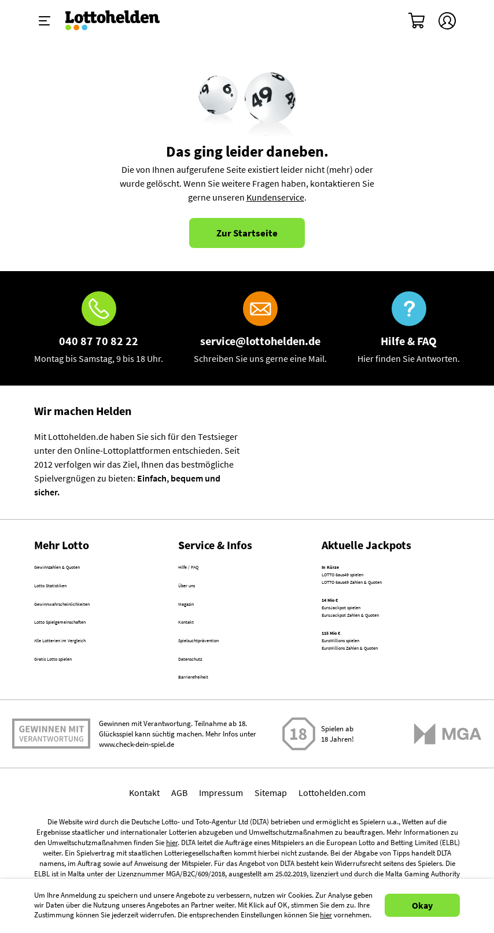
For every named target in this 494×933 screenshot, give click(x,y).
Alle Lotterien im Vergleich (84, 668)
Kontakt (193, 643)
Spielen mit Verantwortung (51, 773)
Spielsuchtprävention (220, 668)
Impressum (221, 836)
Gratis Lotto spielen (72, 693)
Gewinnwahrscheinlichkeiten (90, 618)
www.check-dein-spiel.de (136, 788)
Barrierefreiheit (208, 718)
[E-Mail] (260, 328)
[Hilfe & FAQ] (408, 328)
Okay (422, 905)
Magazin (194, 618)
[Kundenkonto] (447, 20)
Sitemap (271, 836)
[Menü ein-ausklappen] (44, 20)
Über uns (195, 593)
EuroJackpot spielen (361, 635)
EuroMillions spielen (361, 688)
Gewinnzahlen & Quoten (81, 569)
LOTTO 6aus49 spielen (365, 582)
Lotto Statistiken (66, 593)
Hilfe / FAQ (198, 569)
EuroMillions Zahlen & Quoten (380, 702)
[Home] (120, 20)
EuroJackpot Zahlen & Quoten (380, 649)
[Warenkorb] (417, 20)
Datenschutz (202, 693)
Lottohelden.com (332, 836)
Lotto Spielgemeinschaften (86, 643)
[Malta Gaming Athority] (448, 777)
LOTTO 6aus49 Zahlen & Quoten (384, 596)
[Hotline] (98, 328)
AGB (179, 836)
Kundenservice (275, 197)
